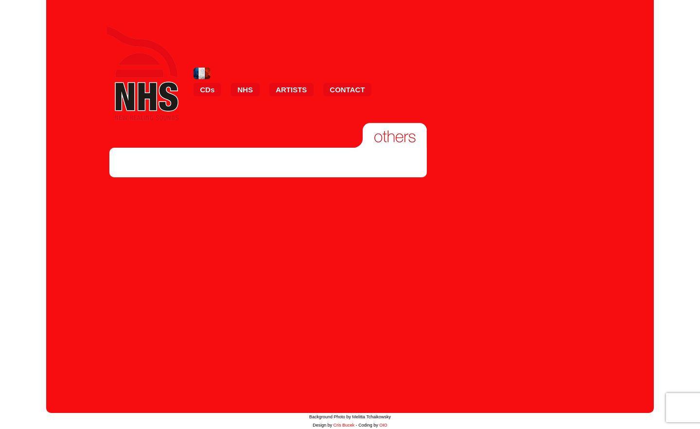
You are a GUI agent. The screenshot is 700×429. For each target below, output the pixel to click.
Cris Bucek (344, 425)
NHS (245, 90)
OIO (383, 425)
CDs (207, 90)
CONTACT (347, 90)
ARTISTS (291, 90)
